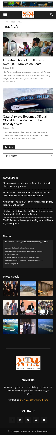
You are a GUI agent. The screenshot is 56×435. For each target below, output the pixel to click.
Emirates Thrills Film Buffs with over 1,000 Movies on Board (25, 62)
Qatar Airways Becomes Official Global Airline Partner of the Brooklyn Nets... (25, 120)
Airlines (7, 55)
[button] (5, 15)
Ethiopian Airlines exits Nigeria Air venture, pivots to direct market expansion (27, 185)
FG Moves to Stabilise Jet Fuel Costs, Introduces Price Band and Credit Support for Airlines (28, 212)
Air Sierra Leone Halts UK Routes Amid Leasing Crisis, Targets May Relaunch (28, 203)
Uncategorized (9, 111)
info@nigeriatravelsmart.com (34, 399)
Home (5, 22)
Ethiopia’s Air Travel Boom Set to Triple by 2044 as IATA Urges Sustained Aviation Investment (26, 194)
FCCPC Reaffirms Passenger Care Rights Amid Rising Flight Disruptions (28, 222)
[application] (28, 254)
